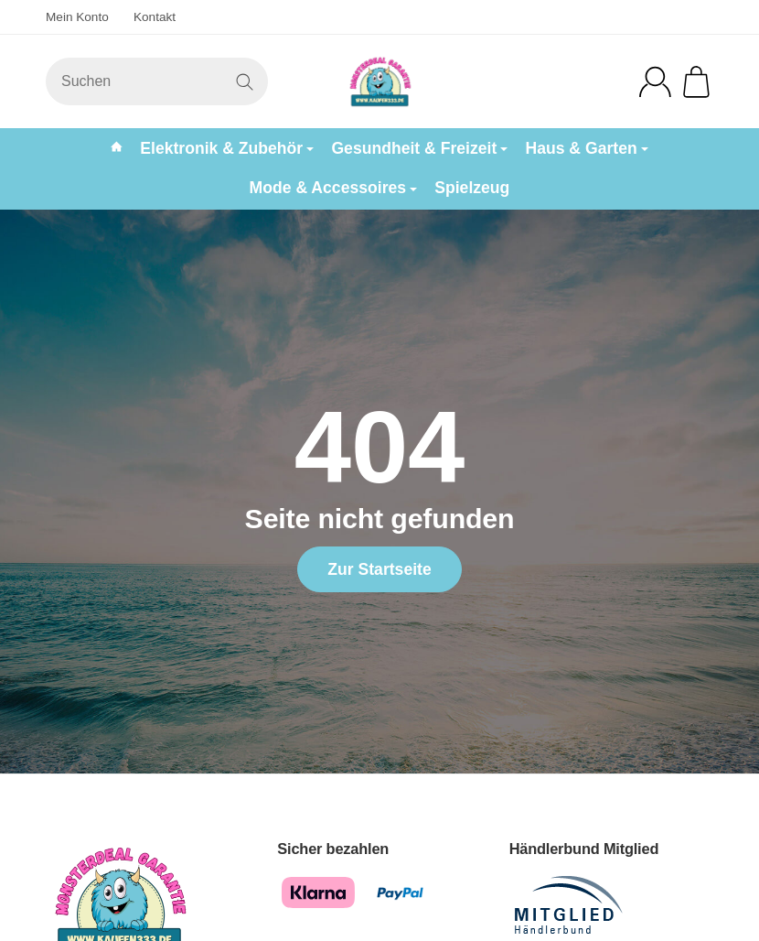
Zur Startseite (379, 569)
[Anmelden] (655, 82)
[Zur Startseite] (380, 81)
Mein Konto (77, 17)
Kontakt (155, 17)
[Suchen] (157, 81)
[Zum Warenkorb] (696, 82)
